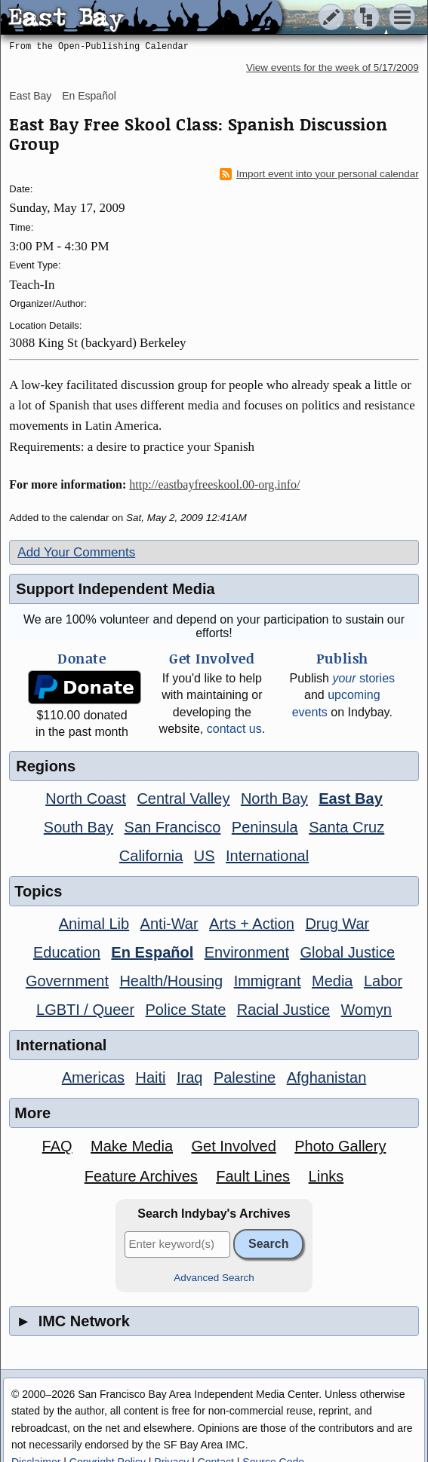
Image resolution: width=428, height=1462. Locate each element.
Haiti (151, 1077)
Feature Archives (141, 1176)
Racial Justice (283, 1009)
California (151, 855)
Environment (247, 952)
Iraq (189, 1077)
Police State (186, 1009)
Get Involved (233, 1146)
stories (363, 678)
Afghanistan (327, 1077)
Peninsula (265, 827)
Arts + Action (251, 923)
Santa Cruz (346, 827)
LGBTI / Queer (85, 1009)
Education (66, 952)
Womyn (366, 1009)
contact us (234, 728)
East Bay (30, 96)
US (204, 855)
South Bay (78, 827)
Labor (383, 981)
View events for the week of (332, 67)
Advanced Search (214, 1277)
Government (67, 981)
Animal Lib (94, 923)
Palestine (245, 1077)
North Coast (85, 798)
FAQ (57, 1146)
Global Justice (347, 952)
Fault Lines (253, 1176)
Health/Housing (171, 981)
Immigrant (267, 981)
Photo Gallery (340, 1146)
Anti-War (169, 923)
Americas (93, 1077)
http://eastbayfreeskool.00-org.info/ (214, 484)
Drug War (337, 923)
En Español (89, 96)
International (267, 855)
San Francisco (173, 827)
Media (332, 981)
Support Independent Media (115, 589)
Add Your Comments (76, 552)
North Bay (274, 798)
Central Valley (183, 798)
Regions (45, 766)
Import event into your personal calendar (319, 174)
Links (326, 1176)
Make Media (132, 1146)
